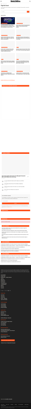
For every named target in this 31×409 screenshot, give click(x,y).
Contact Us (2, 287)
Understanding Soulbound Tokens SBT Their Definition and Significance (13, 183)
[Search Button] (29, 1)
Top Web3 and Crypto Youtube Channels (6, 321)
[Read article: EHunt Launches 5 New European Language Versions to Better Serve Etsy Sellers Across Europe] (8, 56)
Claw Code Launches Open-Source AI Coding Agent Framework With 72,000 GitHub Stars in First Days (13, 176)
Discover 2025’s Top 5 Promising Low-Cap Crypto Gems (11, 189)
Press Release (18, 35)
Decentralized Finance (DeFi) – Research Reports (8, 330)
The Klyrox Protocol (4, 342)
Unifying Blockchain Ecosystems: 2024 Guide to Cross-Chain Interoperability (14, 186)
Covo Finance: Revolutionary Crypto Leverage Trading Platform (10, 248)
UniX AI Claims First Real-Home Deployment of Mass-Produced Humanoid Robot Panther (23, 26)
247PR (17, 47)
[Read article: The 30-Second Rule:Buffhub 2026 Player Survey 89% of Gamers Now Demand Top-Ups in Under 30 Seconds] (23, 56)
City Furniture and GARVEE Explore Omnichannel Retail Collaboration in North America (8, 74)
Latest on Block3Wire (5, 241)
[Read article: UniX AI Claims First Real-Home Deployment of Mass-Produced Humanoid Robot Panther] (23, 20)
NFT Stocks (2, 312)
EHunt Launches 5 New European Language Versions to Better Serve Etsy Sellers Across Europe (8, 62)
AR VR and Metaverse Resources (5, 335)
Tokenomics (9, 317)
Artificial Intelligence (4, 23)
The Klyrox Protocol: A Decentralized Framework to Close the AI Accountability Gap (13, 246)
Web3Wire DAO (3, 280)
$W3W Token (2, 279)
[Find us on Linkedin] (2, 290)
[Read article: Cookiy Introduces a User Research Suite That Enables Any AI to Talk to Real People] (23, 68)
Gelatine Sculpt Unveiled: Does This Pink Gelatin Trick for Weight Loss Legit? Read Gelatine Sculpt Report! (7, 38)
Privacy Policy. (10, 206)
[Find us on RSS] (10, 290)
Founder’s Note (3, 275)
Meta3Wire (10, 398)
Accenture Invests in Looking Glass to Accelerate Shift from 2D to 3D (11, 261)
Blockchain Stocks (3, 311)
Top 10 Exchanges (3, 303)
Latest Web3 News (3, 324)
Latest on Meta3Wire (5, 253)
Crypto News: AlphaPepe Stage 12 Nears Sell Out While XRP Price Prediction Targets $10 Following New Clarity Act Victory (8, 26)
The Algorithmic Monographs (11, 342)
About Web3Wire (3, 274)
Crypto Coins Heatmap (4, 299)
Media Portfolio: (3, 398)
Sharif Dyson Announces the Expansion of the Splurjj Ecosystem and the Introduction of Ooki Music (23, 38)
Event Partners (3, 281)
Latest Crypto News (3, 322)
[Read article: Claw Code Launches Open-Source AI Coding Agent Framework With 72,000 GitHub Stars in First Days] (15, 165)
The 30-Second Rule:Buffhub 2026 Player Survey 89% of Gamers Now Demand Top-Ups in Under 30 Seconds (22, 62)
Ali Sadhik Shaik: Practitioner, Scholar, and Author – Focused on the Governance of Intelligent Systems (15, 245)
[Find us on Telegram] (8, 290)
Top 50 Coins (3, 295)
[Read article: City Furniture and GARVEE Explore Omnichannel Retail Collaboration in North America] (8, 68)
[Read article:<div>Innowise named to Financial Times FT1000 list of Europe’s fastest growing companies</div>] (23, 44)
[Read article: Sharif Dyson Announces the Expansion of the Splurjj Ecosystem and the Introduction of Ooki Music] (23, 32)
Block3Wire (7, 398)
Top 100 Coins (3, 296)
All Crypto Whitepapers (4, 331)
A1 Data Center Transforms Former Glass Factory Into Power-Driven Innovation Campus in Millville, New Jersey (7, 50)
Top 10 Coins (2, 294)
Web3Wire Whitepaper (4, 317)
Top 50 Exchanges (3, 304)
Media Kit (2, 285)
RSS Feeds (2, 286)
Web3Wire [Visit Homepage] (15, 1)
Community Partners (4, 282)
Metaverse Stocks (3, 313)
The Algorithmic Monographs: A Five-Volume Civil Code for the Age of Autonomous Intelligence (14, 243)
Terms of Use (6, 206)
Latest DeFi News (3, 323)
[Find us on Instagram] (5, 290)
